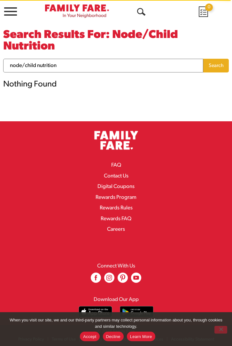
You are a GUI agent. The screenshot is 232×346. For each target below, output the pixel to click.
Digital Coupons (116, 186)
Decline (113, 336)
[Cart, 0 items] (203, 11)
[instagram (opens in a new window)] (109, 280)
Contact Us (116, 176)
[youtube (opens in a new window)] (136, 280)
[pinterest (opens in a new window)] (123, 280)
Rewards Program (116, 197)
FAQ (116, 165)
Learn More (141, 336)
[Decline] (220, 330)
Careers (116, 229)
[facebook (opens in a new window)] (96, 280)
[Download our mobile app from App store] (95, 311)
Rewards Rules (116, 208)
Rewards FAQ (116, 219)
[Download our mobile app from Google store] (136, 311)
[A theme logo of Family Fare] (77, 11)
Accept (89, 336)
